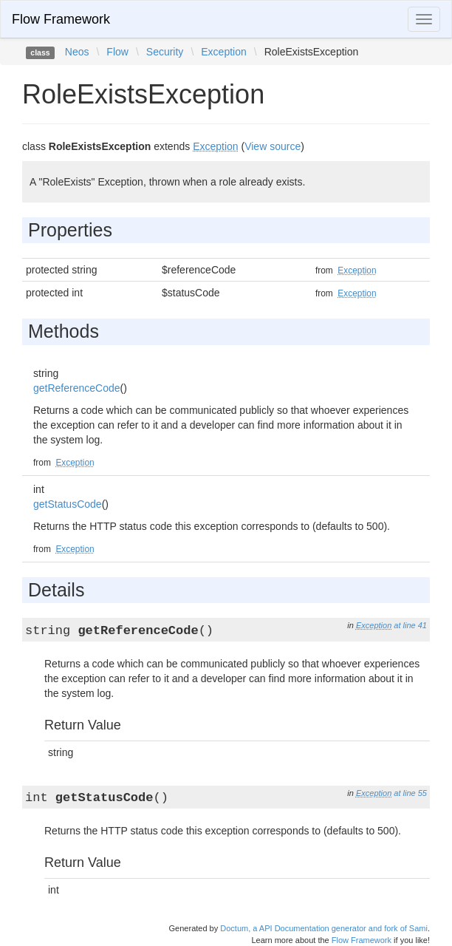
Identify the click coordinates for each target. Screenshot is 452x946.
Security (165, 52)
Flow (117, 52)
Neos (77, 52)
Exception (223, 52)
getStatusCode (67, 504)
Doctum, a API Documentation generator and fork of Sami (324, 928)
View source (272, 146)
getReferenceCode (76, 388)
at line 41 (410, 625)
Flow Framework (61, 19)
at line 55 (410, 793)
